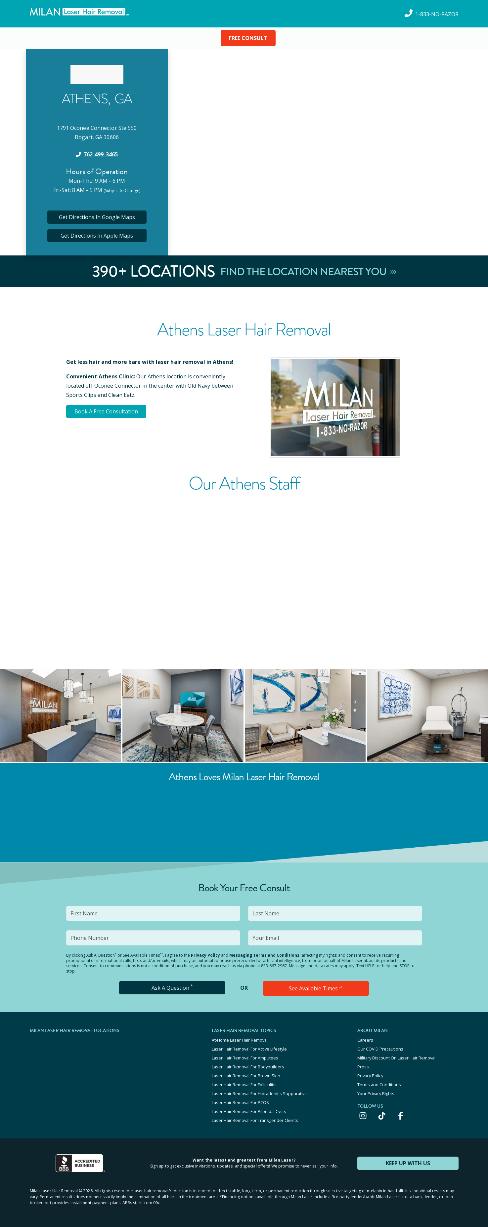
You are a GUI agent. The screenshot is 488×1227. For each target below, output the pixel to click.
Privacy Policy (205, 955)
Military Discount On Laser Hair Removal (396, 1058)
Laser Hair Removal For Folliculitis (244, 1085)
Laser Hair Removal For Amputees (245, 1058)
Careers (365, 1040)
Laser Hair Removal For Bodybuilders (248, 1067)
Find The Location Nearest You (308, 271)
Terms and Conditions (379, 1085)
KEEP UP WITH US (408, 1163)
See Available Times (315, 988)
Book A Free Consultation (106, 411)
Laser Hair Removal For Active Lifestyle (249, 1049)
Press (363, 1067)
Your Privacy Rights (375, 1093)
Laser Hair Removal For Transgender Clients (255, 1120)
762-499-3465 (101, 154)
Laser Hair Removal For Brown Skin (246, 1076)
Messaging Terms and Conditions (264, 955)
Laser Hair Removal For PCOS (240, 1102)
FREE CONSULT (248, 38)
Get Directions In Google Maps (97, 217)
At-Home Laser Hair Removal (240, 1040)
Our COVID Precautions (380, 1049)
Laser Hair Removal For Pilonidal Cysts (249, 1111)
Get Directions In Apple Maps (97, 235)
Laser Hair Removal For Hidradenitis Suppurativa (259, 1093)
